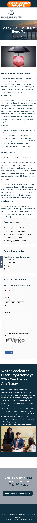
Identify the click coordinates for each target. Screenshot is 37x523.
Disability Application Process (15, 241)
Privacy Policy (8, 519)
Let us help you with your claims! (17, 493)
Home (15, 36)
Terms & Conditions (20, 519)
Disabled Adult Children (13, 237)
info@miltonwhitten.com (13, 266)
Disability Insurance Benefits (14, 228)
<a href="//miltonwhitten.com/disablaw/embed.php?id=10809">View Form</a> (18, 322)
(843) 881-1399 (10, 262)
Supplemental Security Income (15, 231)
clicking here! (27, 425)
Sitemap (30, 519)
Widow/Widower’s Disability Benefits (17, 234)
